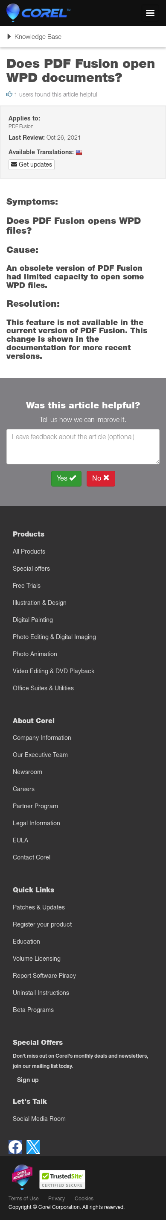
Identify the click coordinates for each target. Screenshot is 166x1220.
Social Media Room (39, 1119)
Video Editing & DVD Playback (53, 671)
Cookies (84, 1198)
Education (26, 941)
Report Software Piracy (44, 976)
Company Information (42, 738)
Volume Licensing (37, 958)
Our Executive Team (40, 755)
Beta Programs (33, 1010)
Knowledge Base (33, 39)
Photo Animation (35, 654)
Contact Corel (31, 857)
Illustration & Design (40, 603)
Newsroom (27, 772)
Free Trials (27, 585)
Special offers (31, 568)
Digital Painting (33, 620)
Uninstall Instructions (41, 993)
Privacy (56, 1198)
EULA (20, 840)
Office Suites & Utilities (43, 688)
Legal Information (36, 823)
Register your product (42, 924)
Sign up (28, 1080)
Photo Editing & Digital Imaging (54, 637)
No (101, 478)
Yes (66, 478)
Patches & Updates (39, 907)
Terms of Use (23, 1198)
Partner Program (35, 806)
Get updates (31, 164)
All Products (29, 551)
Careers (24, 789)
